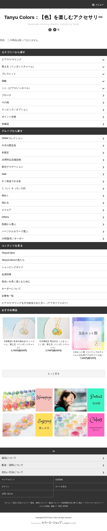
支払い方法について (20, 503)
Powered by (53, 523)
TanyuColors (8, 252)
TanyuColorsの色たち (13, 260)
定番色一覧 (8, 295)
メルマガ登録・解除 (47, 506)
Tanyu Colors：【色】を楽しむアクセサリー (53, 17)
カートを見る (61, 486)
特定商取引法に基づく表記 (71, 503)
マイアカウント (8, 479)
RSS (60, 506)
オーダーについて (11, 288)
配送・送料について (38, 503)
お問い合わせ (7, 494)
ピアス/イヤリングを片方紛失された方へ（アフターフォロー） (35, 303)
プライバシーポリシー (93, 503)
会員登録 (59, 479)
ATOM (65, 506)
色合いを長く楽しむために (16, 281)
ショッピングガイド (12, 267)
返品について (54, 503)
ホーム (7, 503)
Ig (58, 29)
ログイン (5, 486)
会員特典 (6, 274)
